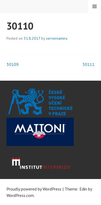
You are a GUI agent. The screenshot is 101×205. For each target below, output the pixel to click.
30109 (12, 64)
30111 (88, 64)
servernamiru (56, 38)
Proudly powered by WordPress (33, 189)
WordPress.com (20, 195)
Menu (94, 6)
